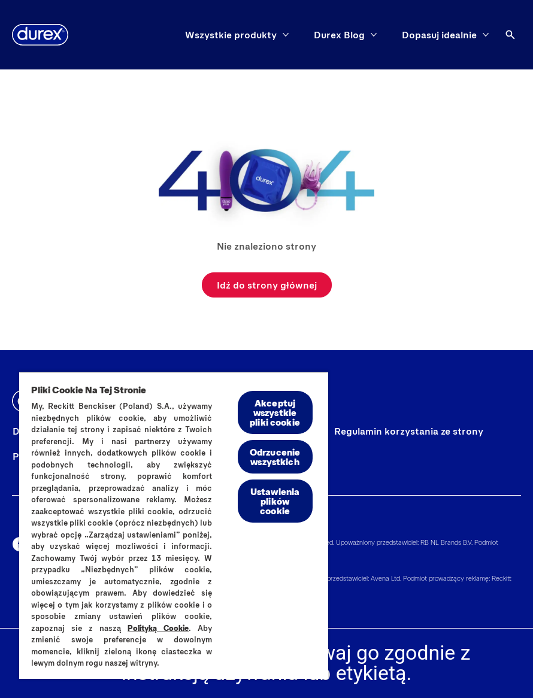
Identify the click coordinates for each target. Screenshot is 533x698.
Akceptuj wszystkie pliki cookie (275, 412)
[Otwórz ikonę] (510, 34)
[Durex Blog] (339, 35)
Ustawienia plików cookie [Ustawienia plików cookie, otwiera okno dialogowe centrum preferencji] (275, 500)
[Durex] (40, 34)
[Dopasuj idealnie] (439, 35)
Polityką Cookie (158, 628)
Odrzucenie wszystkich (275, 456)
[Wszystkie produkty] (231, 35)
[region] (173, 525)
